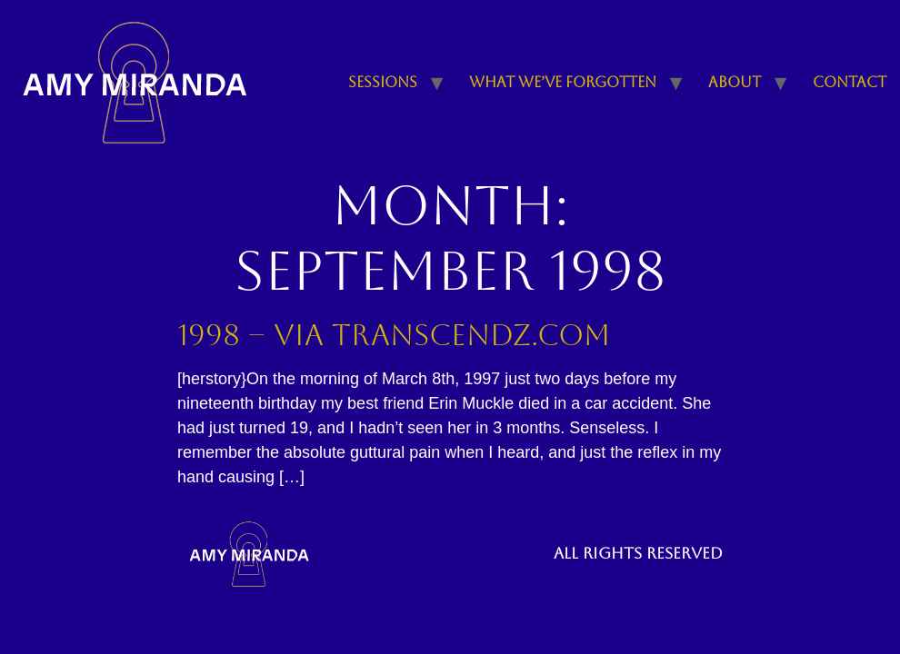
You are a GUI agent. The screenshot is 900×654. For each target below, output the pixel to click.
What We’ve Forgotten (562, 82)
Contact (849, 82)
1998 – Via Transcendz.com (393, 335)
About (734, 82)
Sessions (382, 82)
